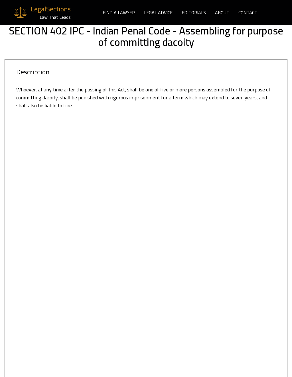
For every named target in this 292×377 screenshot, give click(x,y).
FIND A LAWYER (119, 12)
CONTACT (247, 12)
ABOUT (222, 12)
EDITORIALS (194, 12)
